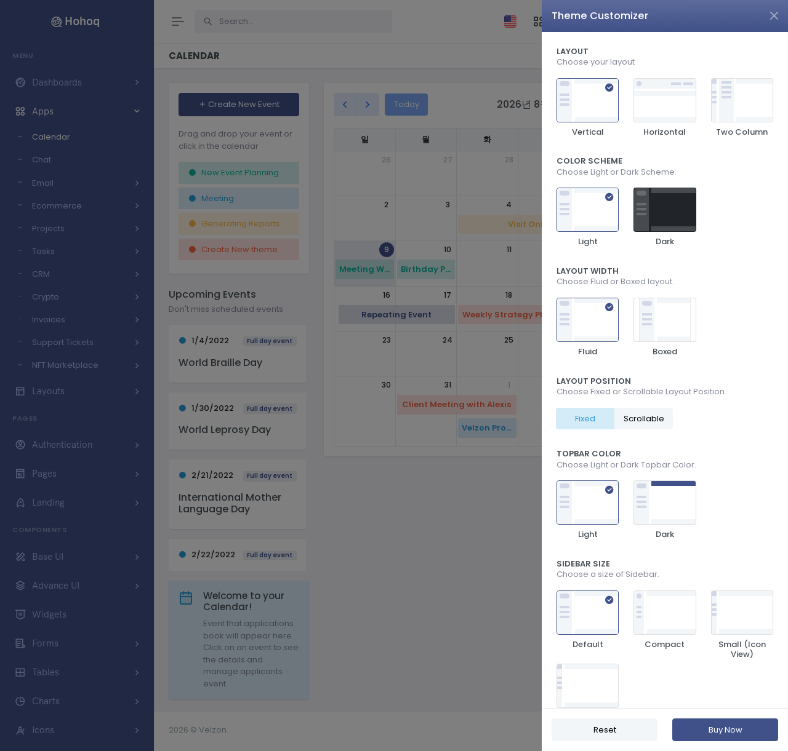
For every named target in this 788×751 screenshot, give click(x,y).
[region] (665, 370)
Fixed (585, 418)
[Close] (774, 16)
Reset (604, 730)
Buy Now (725, 730)
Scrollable (644, 418)
